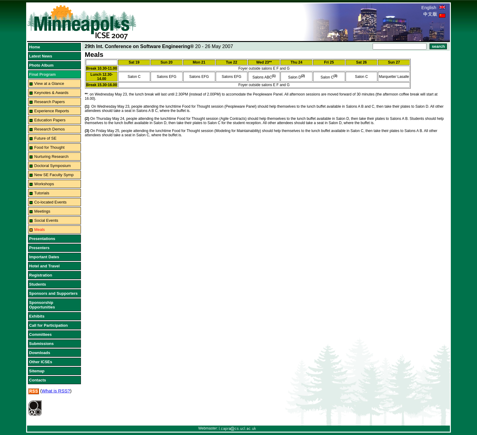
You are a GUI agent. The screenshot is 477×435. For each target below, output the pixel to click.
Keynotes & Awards (51, 92)
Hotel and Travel (44, 266)
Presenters (39, 247)
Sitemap (37, 371)
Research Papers (49, 101)
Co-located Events (50, 202)
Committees (40, 334)
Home (34, 47)
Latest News (40, 56)
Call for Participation (48, 325)
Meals (39, 229)
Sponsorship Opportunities (42, 304)
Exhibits (37, 316)
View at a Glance (49, 83)
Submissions (41, 343)
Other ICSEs (40, 362)
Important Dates (44, 257)
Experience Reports (51, 111)
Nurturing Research (51, 156)
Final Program (42, 74)
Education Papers (50, 120)
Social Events (46, 220)
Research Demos (49, 129)
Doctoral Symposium (52, 165)
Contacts (37, 380)
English (433, 7)
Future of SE (45, 138)
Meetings (42, 211)
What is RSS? (56, 390)
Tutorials (41, 193)
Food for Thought (49, 147)
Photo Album (41, 65)
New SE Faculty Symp (54, 174)
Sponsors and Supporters (53, 293)
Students (37, 284)
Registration (40, 275)
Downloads (39, 352)
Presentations (42, 238)
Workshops (44, 184)
